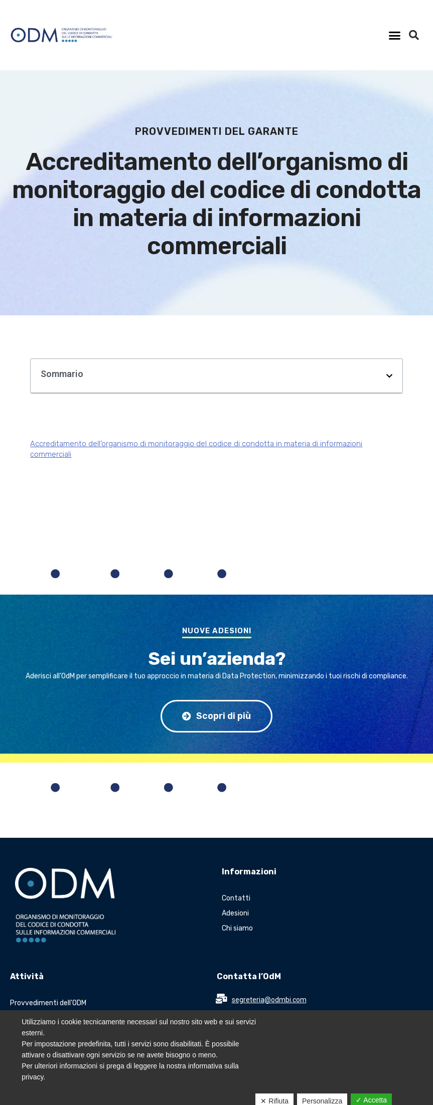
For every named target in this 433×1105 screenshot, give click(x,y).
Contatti (236, 898)
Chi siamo (237, 928)
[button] (394, 35)
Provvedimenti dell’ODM (48, 1003)
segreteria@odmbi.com (269, 1000)
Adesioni (235, 913)
